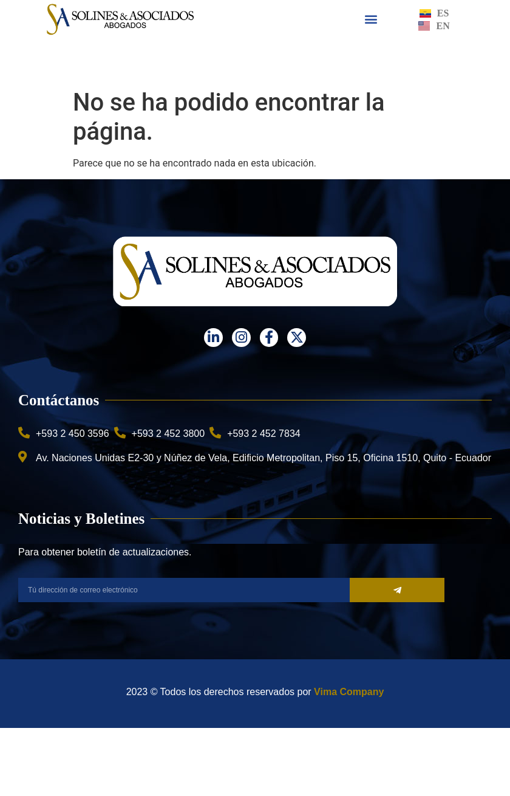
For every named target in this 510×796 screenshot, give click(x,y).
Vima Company (349, 692)
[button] (371, 19)
